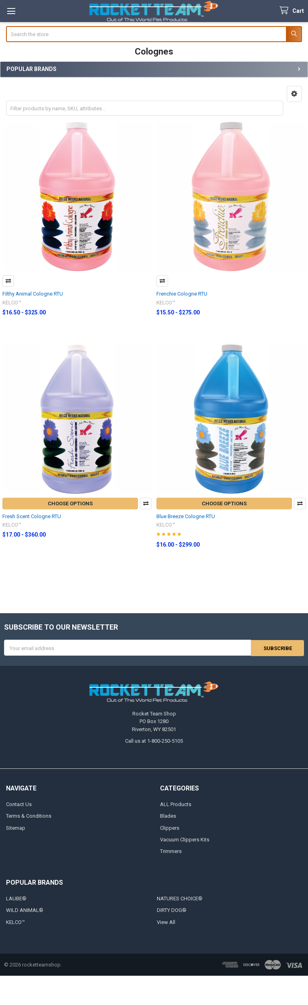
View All (166, 922)
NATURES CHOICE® (180, 899)
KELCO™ (15, 922)
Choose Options (70, 503)
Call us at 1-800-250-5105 (154, 741)
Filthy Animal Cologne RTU (32, 294)
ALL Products (175, 804)
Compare (8, 281)
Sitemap (15, 828)
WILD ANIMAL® (24, 910)
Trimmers (171, 851)
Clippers (169, 828)
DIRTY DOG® (171, 910)
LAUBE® (16, 899)
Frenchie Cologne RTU (181, 294)
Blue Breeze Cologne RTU (185, 516)
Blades (168, 816)
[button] (294, 94)
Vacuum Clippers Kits (184, 840)
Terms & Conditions (28, 816)
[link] (154, 990)
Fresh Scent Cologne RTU (31, 516)
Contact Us (19, 804)
